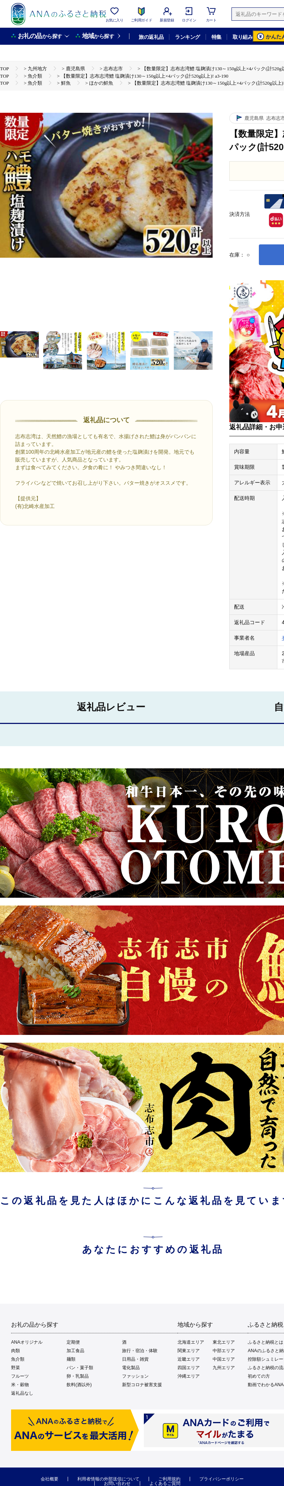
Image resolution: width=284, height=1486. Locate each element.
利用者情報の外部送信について (108, 1479)
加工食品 (75, 1350)
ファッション (135, 1376)
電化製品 (131, 1367)
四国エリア (189, 1367)
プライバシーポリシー (221, 1479)
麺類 (71, 1359)
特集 (217, 37)
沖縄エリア (189, 1376)
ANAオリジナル (27, 1342)
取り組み (243, 37)
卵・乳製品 (78, 1376)
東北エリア (224, 1342)
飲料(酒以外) (79, 1384)
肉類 (15, 1350)
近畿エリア (189, 1359)
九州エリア (224, 1367)
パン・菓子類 (80, 1367)
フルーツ (20, 1376)
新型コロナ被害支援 (142, 1384)
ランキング (187, 37)
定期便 (73, 1342)
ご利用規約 (169, 1479)
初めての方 (259, 1376)
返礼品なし (22, 1393)
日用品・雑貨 (135, 1359)
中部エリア (224, 1350)
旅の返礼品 (151, 37)
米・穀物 (20, 1384)
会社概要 (49, 1479)
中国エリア (224, 1359)
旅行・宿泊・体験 (140, 1350)
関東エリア (189, 1350)
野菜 (15, 1367)
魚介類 (17, 1359)
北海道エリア (191, 1342)
